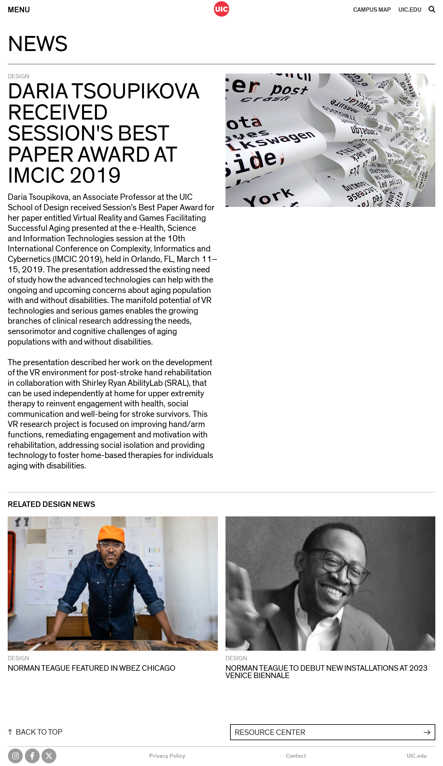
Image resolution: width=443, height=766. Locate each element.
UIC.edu (417, 756)
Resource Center (270, 732)
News (38, 44)
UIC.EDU (409, 10)
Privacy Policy (167, 756)
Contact (296, 756)
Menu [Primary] (19, 10)
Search (432, 11)
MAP (372, 10)
